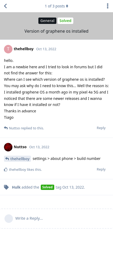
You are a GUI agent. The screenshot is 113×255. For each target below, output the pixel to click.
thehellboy (20, 158)
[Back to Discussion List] (5, 6)
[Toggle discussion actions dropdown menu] (107, 6)
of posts (56, 5)
